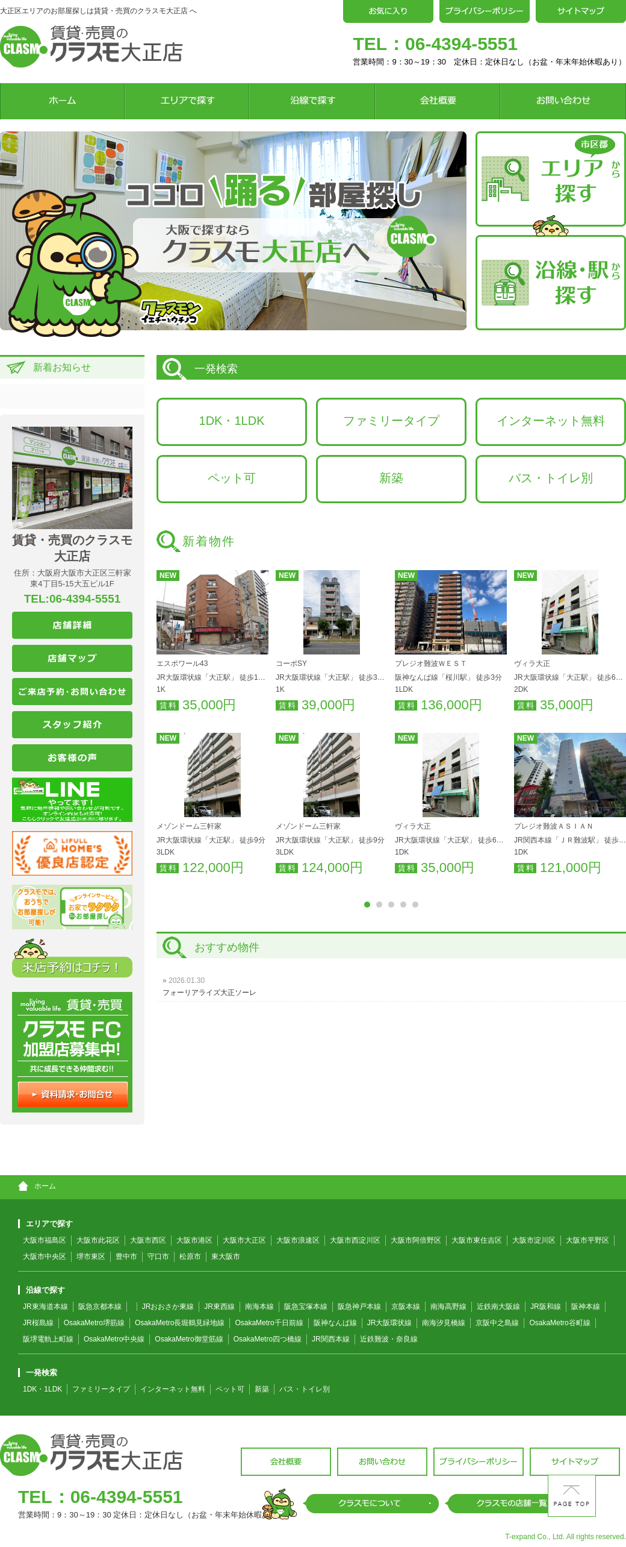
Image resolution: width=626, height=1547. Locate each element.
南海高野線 (448, 1306)
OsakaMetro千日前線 (269, 1323)
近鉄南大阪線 (498, 1306)
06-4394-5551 (461, 44)
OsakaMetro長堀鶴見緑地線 (180, 1323)
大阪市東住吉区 (476, 1240)
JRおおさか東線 (168, 1306)
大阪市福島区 (44, 1240)
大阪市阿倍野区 (416, 1240)
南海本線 (259, 1306)
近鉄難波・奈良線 (389, 1339)
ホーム (37, 1186)
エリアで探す (45, 1223)
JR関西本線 (331, 1339)
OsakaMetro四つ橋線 (268, 1339)
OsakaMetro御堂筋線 (189, 1339)
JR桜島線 (38, 1323)
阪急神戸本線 (359, 1306)
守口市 (158, 1256)
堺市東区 (90, 1256)
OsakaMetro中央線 (114, 1339)
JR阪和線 (545, 1306)
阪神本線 (585, 1306)
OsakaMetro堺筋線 (94, 1323)
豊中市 (126, 1256)
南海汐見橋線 (443, 1323)
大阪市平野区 (587, 1240)
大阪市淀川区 (534, 1240)
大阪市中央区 (44, 1256)
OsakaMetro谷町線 (559, 1323)
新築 (391, 478)
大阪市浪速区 (298, 1240)
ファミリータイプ (391, 420)
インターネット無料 (551, 420)
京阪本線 (405, 1306)
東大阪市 (225, 1256)
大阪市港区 (194, 1240)
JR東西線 (219, 1306)
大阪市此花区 (98, 1240)
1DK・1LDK (232, 420)
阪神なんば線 (335, 1323)
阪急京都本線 (100, 1306)
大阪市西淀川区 (355, 1240)
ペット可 (232, 478)
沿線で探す (41, 1289)
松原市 (190, 1256)
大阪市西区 (148, 1240)
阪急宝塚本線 (305, 1306)
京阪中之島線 (497, 1323)
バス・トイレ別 (551, 478)
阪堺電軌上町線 (48, 1339)
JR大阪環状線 (389, 1323)
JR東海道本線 (45, 1306)
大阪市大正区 (244, 1240)
